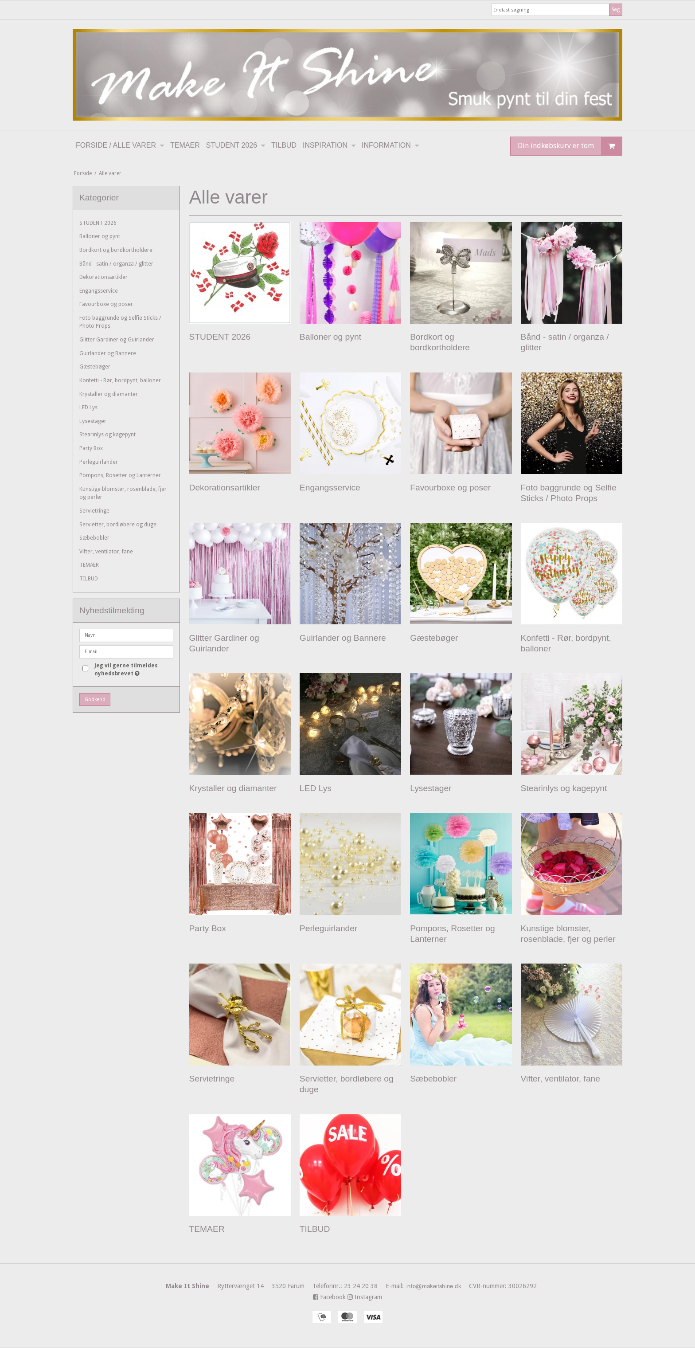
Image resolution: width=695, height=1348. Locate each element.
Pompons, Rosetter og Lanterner (120, 475)
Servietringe (94, 511)
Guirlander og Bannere (107, 353)
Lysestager (92, 421)
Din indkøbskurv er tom (570, 146)
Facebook (329, 1297)
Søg (616, 9)
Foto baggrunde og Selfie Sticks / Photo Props (120, 322)
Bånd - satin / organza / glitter (116, 264)
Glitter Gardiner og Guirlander (116, 340)
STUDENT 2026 (98, 223)
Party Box (91, 448)
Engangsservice (98, 291)
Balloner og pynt (99, 236)
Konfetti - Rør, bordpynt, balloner (120, 380)
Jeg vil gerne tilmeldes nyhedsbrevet (133, 669)
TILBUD (88, 579)
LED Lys (88, 407)
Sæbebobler (94, 538)
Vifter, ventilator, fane (106, 552)
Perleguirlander (98, 462)
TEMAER (89, 565)
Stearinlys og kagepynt (107, 434)
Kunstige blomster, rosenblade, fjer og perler (123, 493)
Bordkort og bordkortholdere (115, 250)
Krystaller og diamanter (108, 394)
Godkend (95, 699)
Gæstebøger (94, 367)
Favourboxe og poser (106, 304)
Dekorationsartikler (103, 277)
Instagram (365, 1297)
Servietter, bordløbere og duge (117, 524)
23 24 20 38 (388, 1285)
